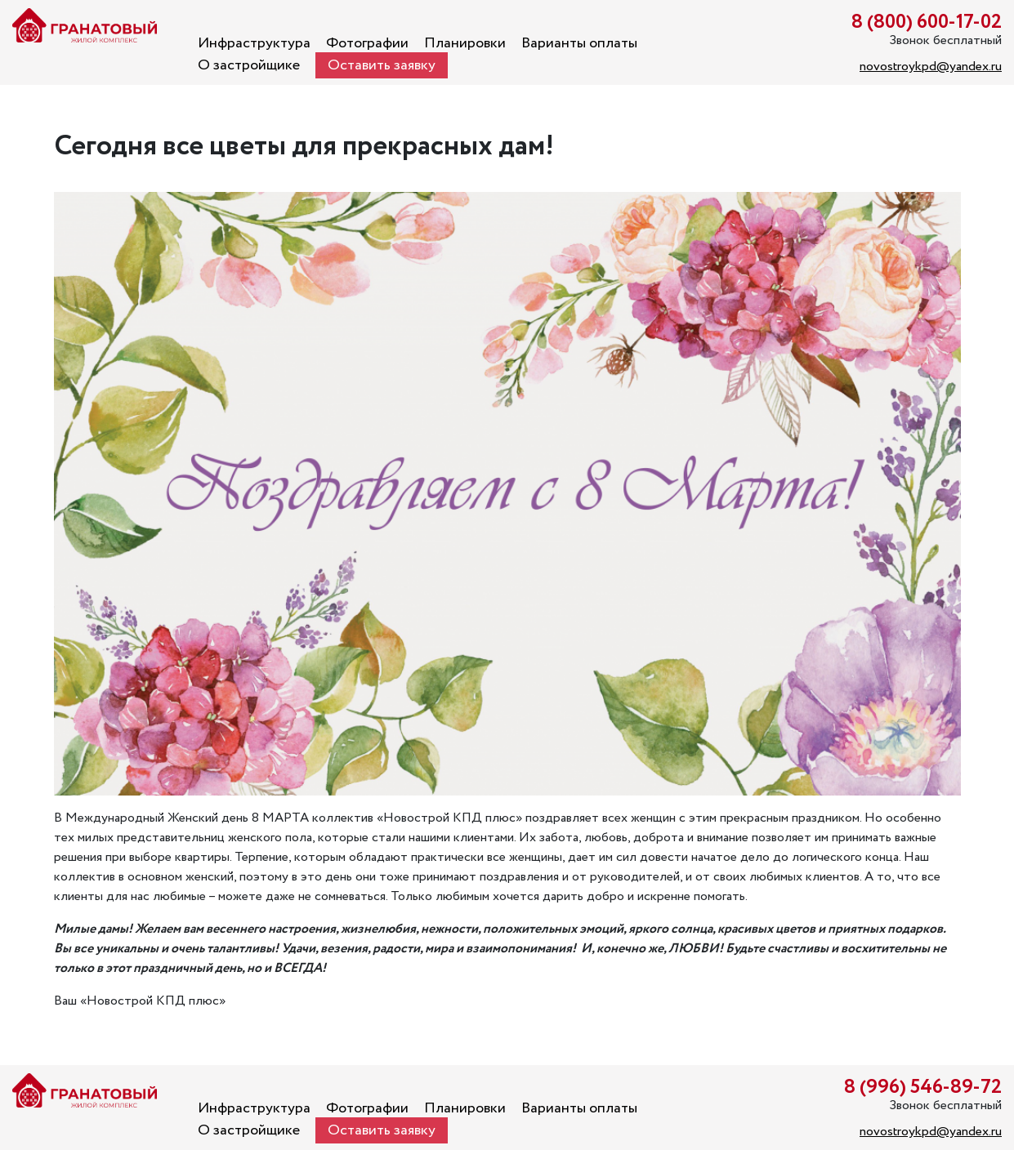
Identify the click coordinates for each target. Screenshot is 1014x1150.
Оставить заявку (382, 65)
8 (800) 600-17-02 (926, 22)
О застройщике (249, 65)
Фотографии (367, 43)
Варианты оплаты (579, 43)
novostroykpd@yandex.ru (931, 66)
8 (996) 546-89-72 (923, 1087)
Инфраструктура (254, 43)
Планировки (465, 43)
